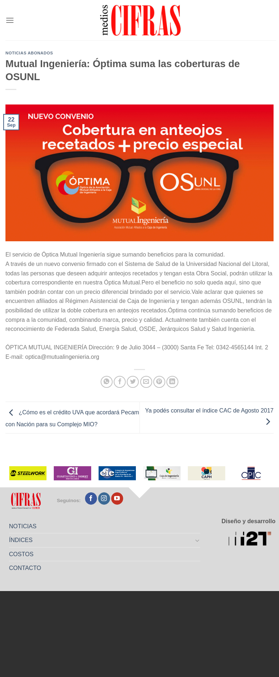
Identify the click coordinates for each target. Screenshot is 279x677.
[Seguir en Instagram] (104, 498)
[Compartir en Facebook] (120, 382)
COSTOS (21, 554)
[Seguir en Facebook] (91, 498)
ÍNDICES (21, 540)
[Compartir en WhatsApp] (107, 382)
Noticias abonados (29, 53)
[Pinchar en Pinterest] (159, 382)
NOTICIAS (23, 526)
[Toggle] (198, 540)
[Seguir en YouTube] (117, 498)
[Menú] (9, 20)
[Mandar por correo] (146, 382)
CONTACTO (25, 568)
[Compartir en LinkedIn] (172, 382)
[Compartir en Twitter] (133, 382)
